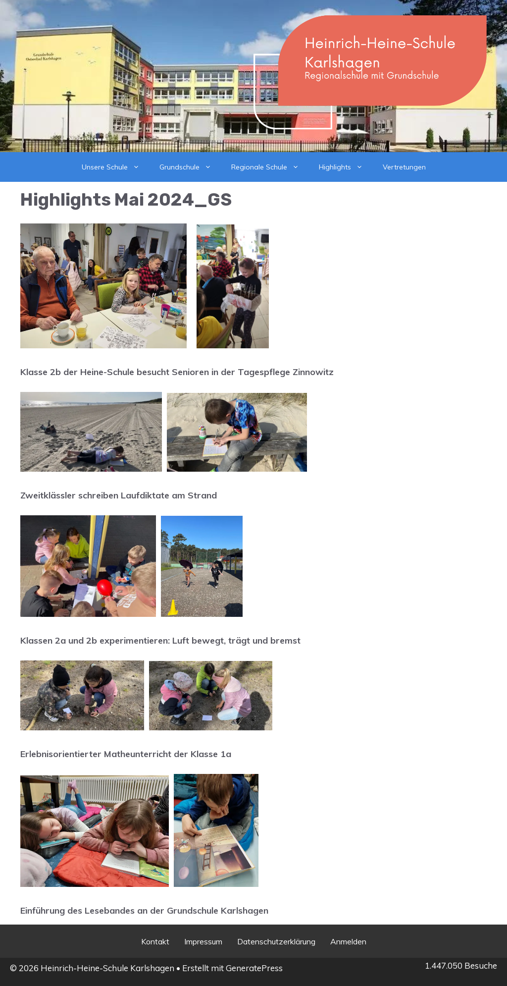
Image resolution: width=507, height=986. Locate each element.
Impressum (203, 941)
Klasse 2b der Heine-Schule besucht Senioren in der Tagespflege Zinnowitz (177, 372)
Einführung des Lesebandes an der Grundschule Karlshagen (144, 910)
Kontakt (155, 941)
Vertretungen (404, 167)
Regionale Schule (270, 167)
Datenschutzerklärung (276, 941)
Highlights (346, 167)
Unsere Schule (116, 167)
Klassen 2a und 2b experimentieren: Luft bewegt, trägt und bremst (160, 640)
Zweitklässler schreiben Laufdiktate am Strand (118, 495)
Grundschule (190, 167)
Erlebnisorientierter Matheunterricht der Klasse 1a (125, 754)
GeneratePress (254, 968)
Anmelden (348, 941)
